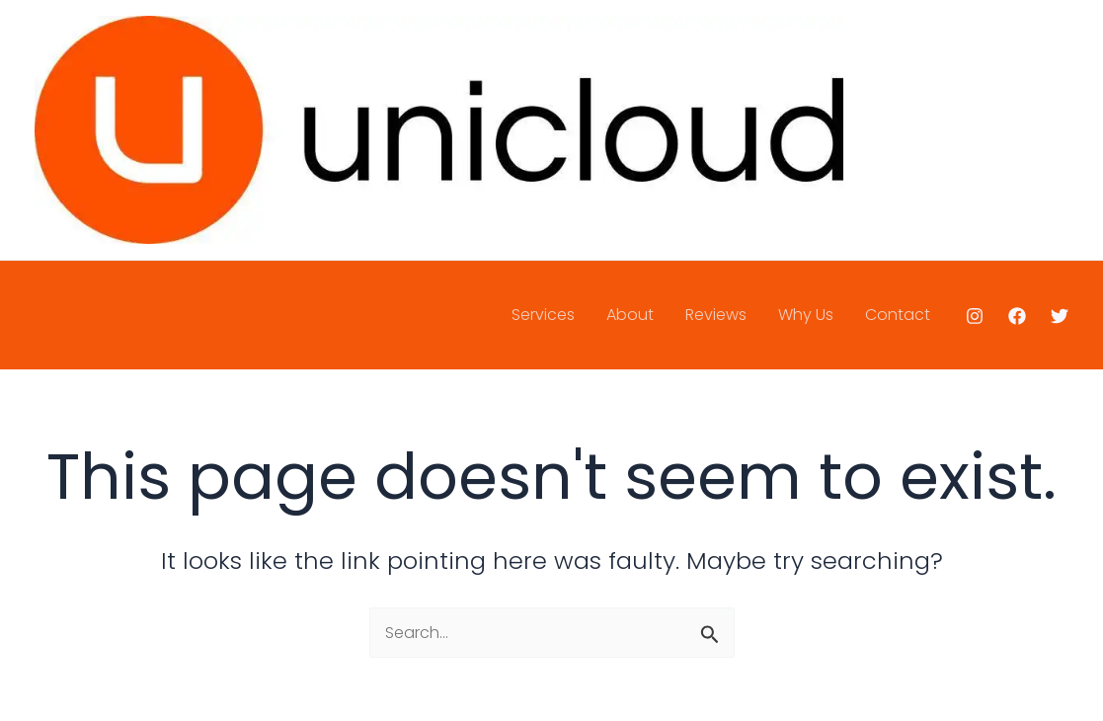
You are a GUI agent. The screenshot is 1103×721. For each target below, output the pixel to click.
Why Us (805, 314)
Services (543, 314)
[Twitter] (1059, 316)
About (630, 314)
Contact (897, 314)
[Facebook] (1017, 316)
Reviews (716, 314)
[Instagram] (975, 316)
